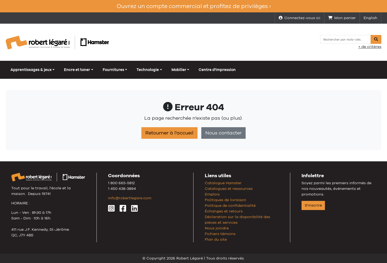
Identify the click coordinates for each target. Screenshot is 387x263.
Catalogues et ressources (229, 188)
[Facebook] (123, 210)
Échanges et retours (224, 211)
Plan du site (216, 239)
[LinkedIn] (134, 210)
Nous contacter (223, 133)
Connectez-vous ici (299, 18)
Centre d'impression (217, 69)
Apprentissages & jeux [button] (31, 69)
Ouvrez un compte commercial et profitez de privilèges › (194, 6)
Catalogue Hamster (223, 183)
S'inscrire (313, 205)
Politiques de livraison (225, 200)
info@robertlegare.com (129, 198)
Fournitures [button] (113, 69)
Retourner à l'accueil (169, 133)
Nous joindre (217, 228)
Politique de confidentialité (230, 205)
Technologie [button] (148, 69)
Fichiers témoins (220, 234)
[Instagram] (111, 210)
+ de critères (369, 46)
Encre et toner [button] (77, 69)
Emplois (212, 194)
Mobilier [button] (178, 69)
